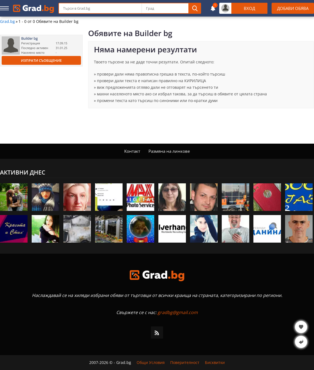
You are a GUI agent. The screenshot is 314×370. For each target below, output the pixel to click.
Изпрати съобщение (41, 60)
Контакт (132, 151)
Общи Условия (151, 362)
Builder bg (29, 38)
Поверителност (184, 362)
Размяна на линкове (169, 151)
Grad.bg (7, 21)
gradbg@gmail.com (178, 312)
